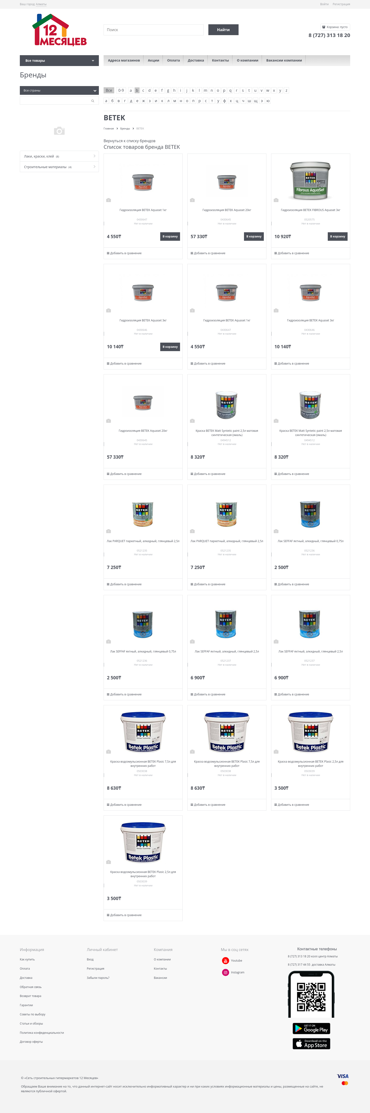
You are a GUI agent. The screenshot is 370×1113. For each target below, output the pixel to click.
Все (109, 90)
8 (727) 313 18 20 (299, 956)
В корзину (170, 236)
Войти (324, 4)
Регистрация (341, 4)
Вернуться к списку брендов (130, 140)
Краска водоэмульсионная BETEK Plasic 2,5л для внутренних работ (310, 764)
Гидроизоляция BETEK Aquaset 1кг (143, 210)
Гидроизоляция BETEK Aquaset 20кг (226, 210)
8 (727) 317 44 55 (299, 965)
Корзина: (337, 27)
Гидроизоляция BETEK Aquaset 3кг (143, 320)
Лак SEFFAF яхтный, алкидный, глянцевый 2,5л (227, 651)
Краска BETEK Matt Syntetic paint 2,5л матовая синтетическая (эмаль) (227, 433)
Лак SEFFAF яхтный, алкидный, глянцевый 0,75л (311, 541)
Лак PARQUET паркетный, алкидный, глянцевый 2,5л (143, 541)
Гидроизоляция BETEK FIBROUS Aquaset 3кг (310, 210)
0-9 (121, 90)
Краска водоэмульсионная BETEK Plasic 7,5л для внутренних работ (143, 764)
